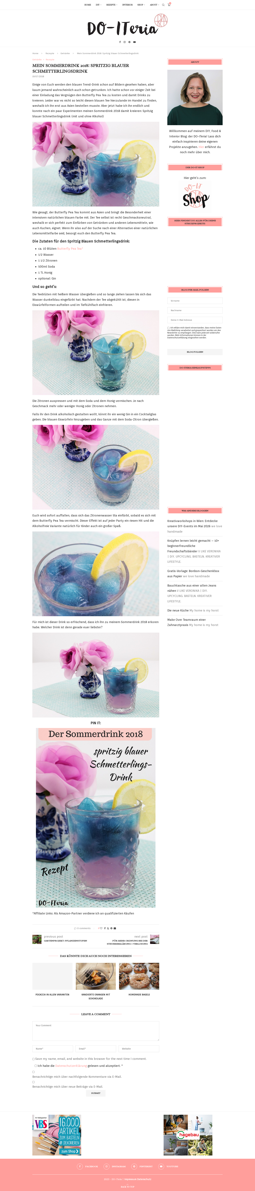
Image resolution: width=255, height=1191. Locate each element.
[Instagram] (125, 42)
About (153, 5)
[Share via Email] (115, 928)
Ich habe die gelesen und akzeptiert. (79, 1065)
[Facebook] (120, 42)
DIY (97, 5)
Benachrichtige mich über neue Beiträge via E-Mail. (67, 1086)
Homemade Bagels (139, 994)
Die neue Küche (178, 610)
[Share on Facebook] (105, 928)
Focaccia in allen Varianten (52, 994)
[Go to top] (127, 1186)
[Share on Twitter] (108, 928)
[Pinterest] (129, 42)
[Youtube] (134, 42)
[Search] (163, 5)
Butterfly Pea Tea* (70, 248)
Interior (127, 5)
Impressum (130, 1179)
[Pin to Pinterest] (111, 928)
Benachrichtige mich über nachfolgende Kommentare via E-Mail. (77, 1076)
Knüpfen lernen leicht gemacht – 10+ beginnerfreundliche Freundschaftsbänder (193, 546)
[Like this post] (101, 928)
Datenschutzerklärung (71, 1065)
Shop (140, 5)
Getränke (65, 53)
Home (87, 5)
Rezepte (110, 5)
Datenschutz (144, 1179)
